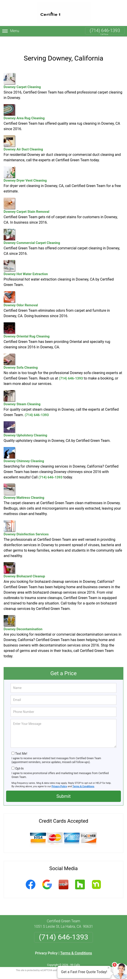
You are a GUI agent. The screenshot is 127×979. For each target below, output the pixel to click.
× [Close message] (108, 967)
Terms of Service (96, 961)
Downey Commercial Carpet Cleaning (32, 228)
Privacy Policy (59, 777)
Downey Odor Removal (21, 290)
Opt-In (19, 759)
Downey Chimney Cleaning (24, 446)
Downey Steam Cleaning (22, 389)
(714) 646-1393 (105, 30)
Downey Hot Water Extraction (26, 259)
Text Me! (21, 745)
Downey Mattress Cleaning (24, 483)
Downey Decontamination (23, 614)
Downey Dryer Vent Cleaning (25, 165)
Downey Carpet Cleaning (22, 72)
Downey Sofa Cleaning (21, 352)
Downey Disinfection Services (26, 519)
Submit (63, 787)
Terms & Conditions (83, 777)
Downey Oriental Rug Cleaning (27, 321)
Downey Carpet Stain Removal (26, 197)
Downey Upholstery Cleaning (25, 420)
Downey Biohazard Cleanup (24, 561)
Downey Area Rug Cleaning (24, 103)
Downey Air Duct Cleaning (23, 134)
